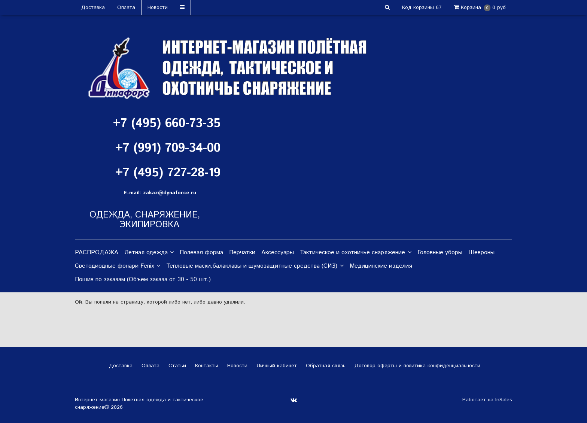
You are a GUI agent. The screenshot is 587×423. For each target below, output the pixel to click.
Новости (157, 7)
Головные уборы (439, 252)
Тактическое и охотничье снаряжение (355, 252)
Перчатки (242, 252)
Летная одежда (149, 252)
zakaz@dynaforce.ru (169, 193)
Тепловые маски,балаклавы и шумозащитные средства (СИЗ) (254, 266)
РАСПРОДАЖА (96, 252)
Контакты (205, 365)
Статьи (176, 365)
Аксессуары (277, 252)
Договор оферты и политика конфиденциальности (416, 365)
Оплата (126, 7)
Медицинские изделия (381, 266)
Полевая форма (201, 252)
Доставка (93, 7)
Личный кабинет (276, 365)
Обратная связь (325, 365)
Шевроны (481, 252)
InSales (503, 400)
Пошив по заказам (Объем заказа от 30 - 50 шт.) (143, 279)
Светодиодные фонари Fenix (117, 266)
